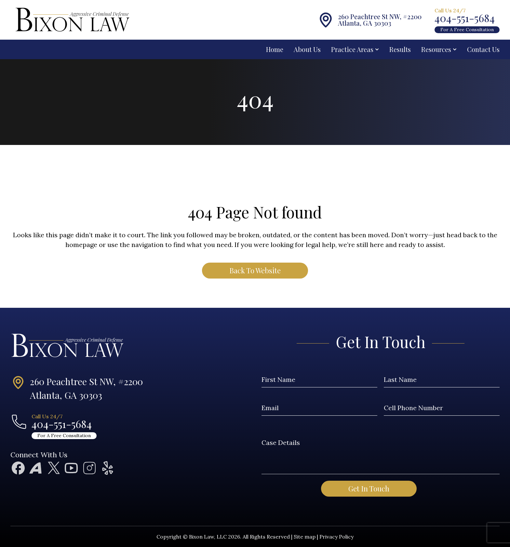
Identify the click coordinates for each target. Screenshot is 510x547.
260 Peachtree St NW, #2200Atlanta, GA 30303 (86, 388)
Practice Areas (355, 49)
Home (274, 49)
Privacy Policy (336, 536)
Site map (304, 536)
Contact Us (483, 49)
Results (400, 49)
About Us (307, 49)
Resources (439, 49)
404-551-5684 (465, 18)
